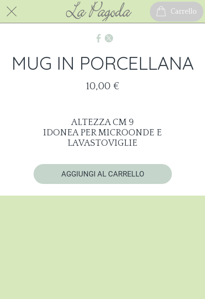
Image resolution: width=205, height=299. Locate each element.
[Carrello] (176, 12)
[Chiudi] (12, 12)
